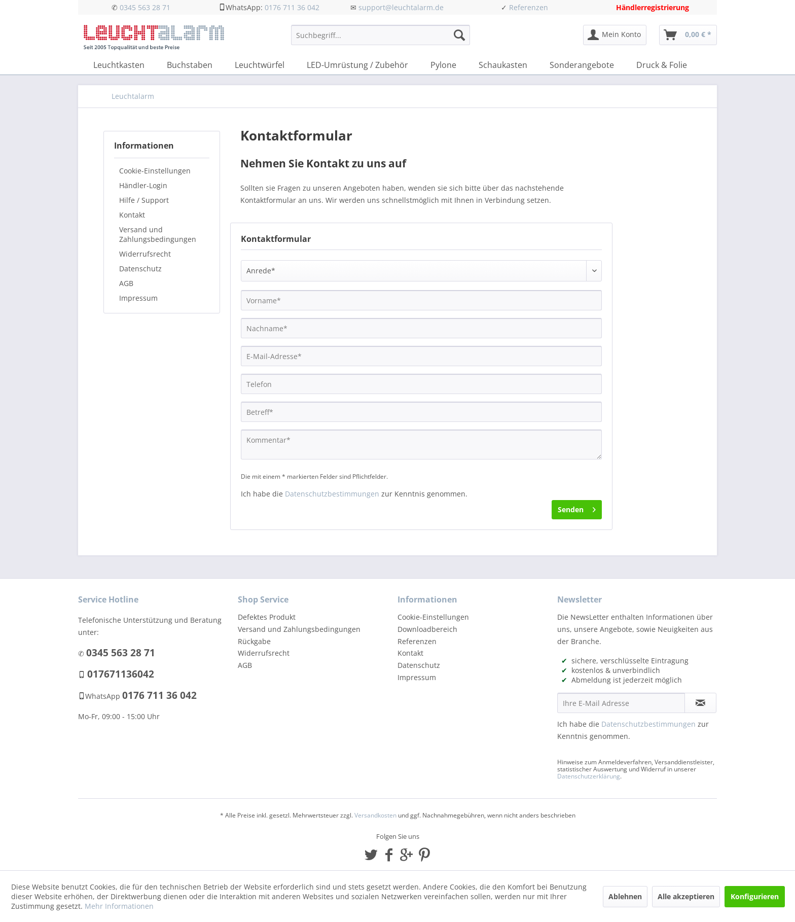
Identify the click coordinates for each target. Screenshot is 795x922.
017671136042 (120, 674)
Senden (577, 508)
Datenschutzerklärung (588, 776)
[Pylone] (443, 65)
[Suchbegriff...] (380, 35)
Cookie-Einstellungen (155, 170)
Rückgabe (254, 641)
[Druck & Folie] (661, 65)
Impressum (138, 298)
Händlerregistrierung (652, 7)
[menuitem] (380, 40)
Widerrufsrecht (145, 254)
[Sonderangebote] (582, 65)
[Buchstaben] (190, 65)
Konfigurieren (755, 896)
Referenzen (528, 7)
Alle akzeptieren (686, 896)
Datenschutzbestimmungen (332, 494)
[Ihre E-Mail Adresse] (621, 703)
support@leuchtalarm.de (401, 7)
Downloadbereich (427, 629)
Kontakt (132, 215)
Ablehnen (625, 896)
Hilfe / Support (144, 200)
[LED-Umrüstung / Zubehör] (357, 65)
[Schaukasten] (503, 65)
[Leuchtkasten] (119, 65)
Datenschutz (140, 268)
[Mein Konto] (614, 35)
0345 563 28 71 (145, 7)
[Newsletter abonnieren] (700, 703)
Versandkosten (375, 815)
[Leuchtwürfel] (260, 65)
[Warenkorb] (688, 35)
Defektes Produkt (267, 617)
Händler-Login (143, 185)
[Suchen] (459, 35)
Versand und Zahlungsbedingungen (157, 234)
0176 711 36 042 (292, 7)
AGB (126, 283)
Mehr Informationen (119, 906)
